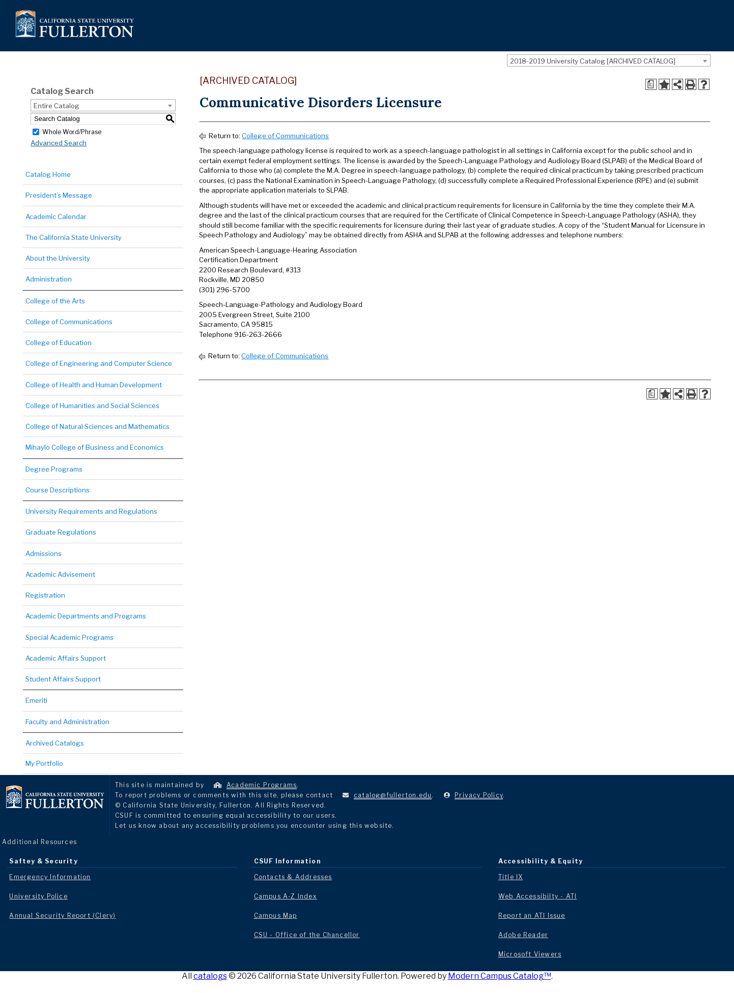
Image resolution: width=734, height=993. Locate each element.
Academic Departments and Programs (85, 616)
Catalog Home (48, 174)
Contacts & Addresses (293, 877)
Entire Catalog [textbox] (56, 106)
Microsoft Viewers (529, 954)
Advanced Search (59, 143)
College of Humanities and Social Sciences (92, 405)
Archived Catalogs (54, 743)
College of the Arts (55, 301)
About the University (57, 258)
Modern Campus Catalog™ (499, 976)
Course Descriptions (57, 490)
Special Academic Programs (69, 637)
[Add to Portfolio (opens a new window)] (664, 84)
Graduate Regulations (60, 532)
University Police (38, 896)
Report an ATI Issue (532, 915)
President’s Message (58, 195)
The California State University (73, 237)
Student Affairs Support (63, 679)
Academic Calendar (56, 216)
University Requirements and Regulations (91, 511)
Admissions (43, 553)
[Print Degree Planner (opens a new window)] (651, 84)
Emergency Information (50, 877)
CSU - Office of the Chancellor (307, 935)
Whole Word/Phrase (71, 131)
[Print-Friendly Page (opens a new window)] (690, 84)
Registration (45, 595)
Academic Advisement (60, 574)
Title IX (510, 877)
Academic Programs (262, 785)
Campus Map (275, 915)
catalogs (210, 976)
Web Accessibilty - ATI (537, 896)
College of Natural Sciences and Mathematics (97, 426)
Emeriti (36, 700)
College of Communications (68, 322)
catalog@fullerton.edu (393, 795)
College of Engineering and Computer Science (98, 363)
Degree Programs (53, 469)
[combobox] (609, 60)
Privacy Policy (479, 795)
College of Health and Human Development (93, 385)
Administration (48, 279)
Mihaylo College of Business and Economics (94, 447)
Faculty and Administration (67, 722)
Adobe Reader (523, 935)
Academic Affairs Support (65, 658)
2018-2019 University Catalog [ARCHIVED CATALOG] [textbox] (592, 61)
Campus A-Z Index (285, 896)
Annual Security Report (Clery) (62, 915)
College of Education (58, 342)
